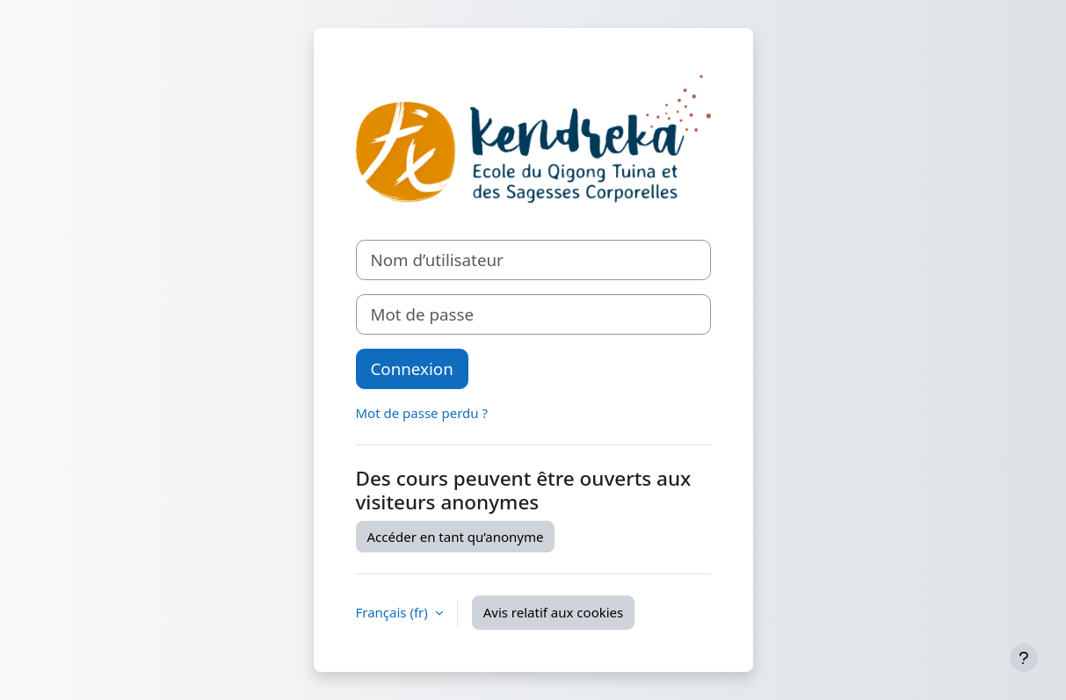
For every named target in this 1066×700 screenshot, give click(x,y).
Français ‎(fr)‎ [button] (393, 612)
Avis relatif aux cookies (553, 612)
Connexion (412, 368)
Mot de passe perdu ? (422, 413)
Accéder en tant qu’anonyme (455, 536)
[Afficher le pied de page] (1024, 658)
